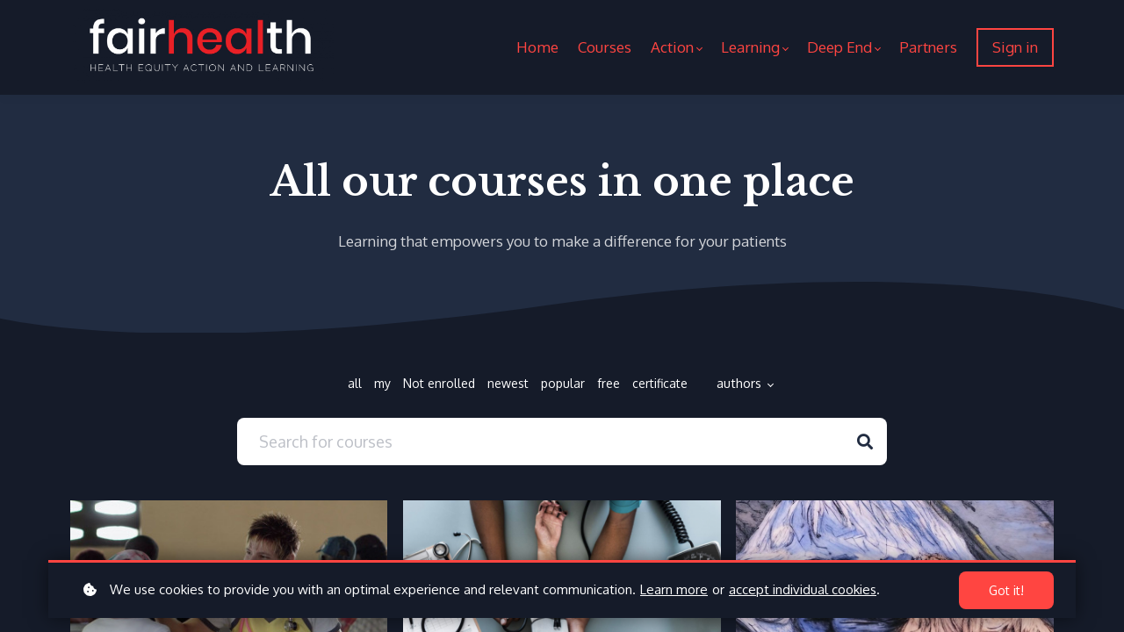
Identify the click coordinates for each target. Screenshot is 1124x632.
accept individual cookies (802, 589)
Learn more (674, 589)
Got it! (1006, 590)
